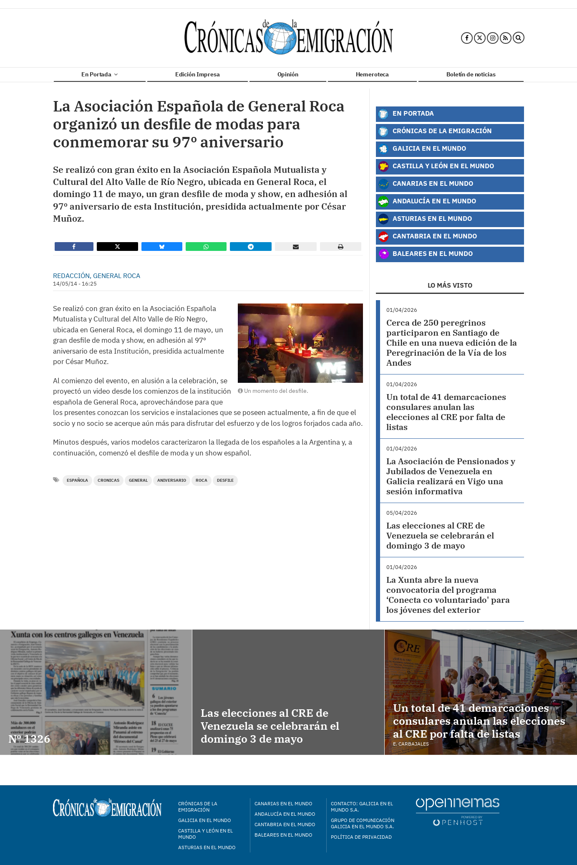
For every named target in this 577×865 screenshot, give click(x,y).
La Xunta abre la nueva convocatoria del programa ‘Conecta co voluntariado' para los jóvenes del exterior (448, 594)
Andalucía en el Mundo (427, 201)
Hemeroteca (372, 74)
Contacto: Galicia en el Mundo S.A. (362, 806)
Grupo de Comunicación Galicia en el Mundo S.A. (362, 823)
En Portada (99, 74)
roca (201, 480)
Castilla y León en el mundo (205, 833)
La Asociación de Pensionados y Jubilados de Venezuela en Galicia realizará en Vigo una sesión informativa (450, 476)
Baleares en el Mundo (425, 254)
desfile (225, 480)
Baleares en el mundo (283, 835)
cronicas (108, 480)
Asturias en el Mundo (425, 219)
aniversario (171, 480)
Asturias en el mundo (207, 847)
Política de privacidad (361, 837)
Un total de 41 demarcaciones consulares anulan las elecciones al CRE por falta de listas (446, 411)
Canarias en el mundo (283, 803)
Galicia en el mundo (204, 820)
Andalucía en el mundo (284, 814)
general (138, 480)
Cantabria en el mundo (284, 824)
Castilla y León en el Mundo (436, 166)
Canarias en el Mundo (425, 184)
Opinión (287, 74)
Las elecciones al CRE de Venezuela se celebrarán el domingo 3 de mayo (440, 535)
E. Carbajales (411, 744)
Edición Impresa (197, 74)
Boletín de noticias (470, 74)
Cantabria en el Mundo (427, 237)
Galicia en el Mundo (422, 149)
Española (77, 480)
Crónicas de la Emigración (435, 131)
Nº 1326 (29, 738)
